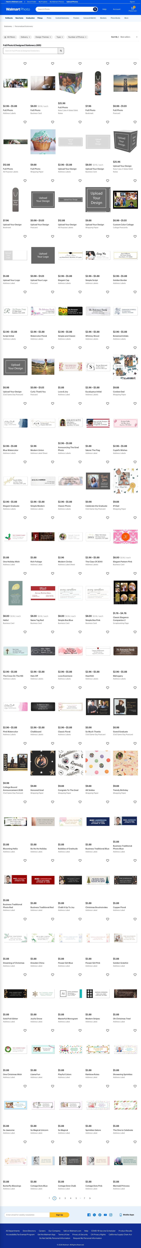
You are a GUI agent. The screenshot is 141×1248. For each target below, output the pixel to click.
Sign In (132, 2)
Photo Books (115, 18)
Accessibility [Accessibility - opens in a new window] (11, 1234)
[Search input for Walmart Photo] (64, 9)
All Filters (9, 37)
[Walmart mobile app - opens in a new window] (126, 1215)
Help (104, 9)
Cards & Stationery (62, 18)
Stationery (8, 26)
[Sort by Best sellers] (129, 37)
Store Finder (31, 2)
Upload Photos (72, 2)
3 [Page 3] (65, 1198)
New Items (19, 18)
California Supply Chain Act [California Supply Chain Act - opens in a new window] (120, 1234)
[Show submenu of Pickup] (43, 18)
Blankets (103, 18)
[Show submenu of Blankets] (107, 18)
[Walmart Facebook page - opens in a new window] (88, 1215)
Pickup (40, 18)
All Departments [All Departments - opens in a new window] (13, 1231)
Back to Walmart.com (13, 2)
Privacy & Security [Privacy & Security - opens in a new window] (80, 1234)
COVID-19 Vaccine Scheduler (103, 1231)
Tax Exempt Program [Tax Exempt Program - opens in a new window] (26, 1234)
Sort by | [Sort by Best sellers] (115, 37)
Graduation (30, 18)
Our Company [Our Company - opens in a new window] (54, 1231)
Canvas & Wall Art (89, 18)
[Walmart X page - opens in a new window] (94, 1215)
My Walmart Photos (57, 2)
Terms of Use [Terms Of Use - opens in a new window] (63, 1234)
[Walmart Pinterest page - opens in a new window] (99, 1215)
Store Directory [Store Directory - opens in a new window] (29, 1231)
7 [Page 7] (84, 1198)
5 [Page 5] (76, 1198)
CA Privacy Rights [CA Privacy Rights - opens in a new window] (98, 1234)
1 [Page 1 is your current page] (54, 1198)
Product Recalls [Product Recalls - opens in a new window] (125, 1231)
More (126, 18)
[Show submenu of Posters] (80, 18)
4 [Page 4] (70, 1198)
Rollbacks (9, 18)
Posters (76, 18)
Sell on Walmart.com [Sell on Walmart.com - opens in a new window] (72, 1231)
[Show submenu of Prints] (52, 18)
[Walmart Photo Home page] (18, 9)
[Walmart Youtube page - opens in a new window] (105, 1215)
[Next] (90, 1198)
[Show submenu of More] (129, 18)
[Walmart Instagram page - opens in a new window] (110, 1215)
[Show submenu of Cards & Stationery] (70, 18)
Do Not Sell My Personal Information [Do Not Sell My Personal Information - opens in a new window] (54, 1238)
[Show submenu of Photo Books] (121, 18)
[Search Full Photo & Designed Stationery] (30, 51)
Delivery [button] (25, 37)
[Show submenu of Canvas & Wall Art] (97, 18)
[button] (15, 63)
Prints (49, 18)
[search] (61, 51)
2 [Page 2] (59, 1198)
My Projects (43, 2)
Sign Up (59, 1215)
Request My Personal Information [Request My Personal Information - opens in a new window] (87, 1238)
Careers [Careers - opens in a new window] (42, 1231)
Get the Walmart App (46, 1234)
